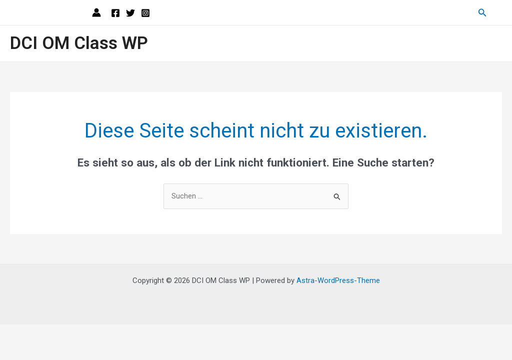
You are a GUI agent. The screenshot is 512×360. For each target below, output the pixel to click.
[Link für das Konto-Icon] (96, 12)
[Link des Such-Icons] (482, 12)
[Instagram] (145, 13)
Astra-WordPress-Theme (338, 280)
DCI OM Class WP (79, 43)
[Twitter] (130, 13)
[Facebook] (115, 13)
